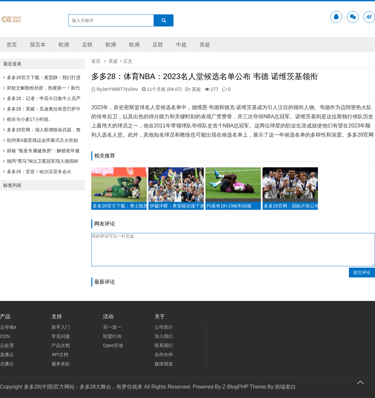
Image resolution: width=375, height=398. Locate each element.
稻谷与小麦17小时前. (26, 119)
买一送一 (112, 327)
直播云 (7, 354)
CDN (5, 336)
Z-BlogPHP (235, 387)
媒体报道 (164, 363)
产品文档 (61, 345)
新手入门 (61, 327)
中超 (181, 44)
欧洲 (64, 44)
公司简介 (164, 327)
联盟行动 (112, 336)
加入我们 (164, 336)
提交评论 (361, 272)
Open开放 (113, 345)
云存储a (8, 327)
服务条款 (61, 363)
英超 (205, 44)
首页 (12, 44)
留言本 (38, 44)
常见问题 (61, 336)
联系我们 (164, 345)
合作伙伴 (164, 354)
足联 (87, 44)
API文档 (60, 354)
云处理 (7, 345)
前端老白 (285, 387)
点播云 (7, 363)
